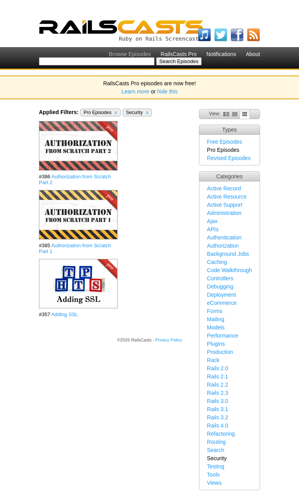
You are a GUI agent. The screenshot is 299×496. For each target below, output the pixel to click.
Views (214, 483)
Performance (222, 335)
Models (216, 327)
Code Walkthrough (229, 270)
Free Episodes (224, 142)
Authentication (224, 237)
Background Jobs (228, 254)
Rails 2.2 (217, 385)
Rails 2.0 (217, 368)
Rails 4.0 (217, 425)
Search (215, 450)
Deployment (221, 295)
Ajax (212, 221)
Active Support (225, 205)
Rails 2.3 (217, 393)
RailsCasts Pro (179, 54)
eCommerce (222, 303)
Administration (224, 213)
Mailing (215, 319)
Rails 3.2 (217, 417)
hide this (167, 91)
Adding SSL (64, 314)
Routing (216, 442)
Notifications (221, 54)
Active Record (224, 188)
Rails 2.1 (217, 376)
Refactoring (221, 434)
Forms (215, 311)
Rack (213, 360)
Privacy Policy (168, 340)
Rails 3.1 (217, 409)
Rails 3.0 (217, 401)
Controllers (220, 278)
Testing (215, 466)
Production (220, 352)
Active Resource (227, 196)
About (253, 54)
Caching (217, 262)
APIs (213, 229)
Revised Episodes (229, 158)
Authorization (223, 246)
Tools (213, 474)
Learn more (135, 91)
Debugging (220, 286)
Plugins (216, 344)
